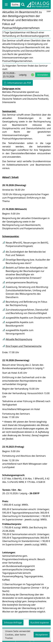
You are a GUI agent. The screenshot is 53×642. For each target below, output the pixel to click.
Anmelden (42, 74)
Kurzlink (40, 622)
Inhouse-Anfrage (13, 622)
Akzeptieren (41, 634)
